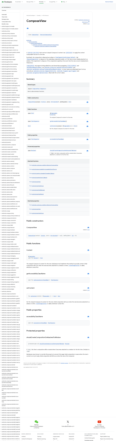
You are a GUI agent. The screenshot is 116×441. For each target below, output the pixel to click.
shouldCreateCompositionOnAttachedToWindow (63, 150)
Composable (54, 113)
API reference (6, 7)
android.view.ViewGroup (36, 43)
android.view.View (33, 42)
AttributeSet (54, 102)
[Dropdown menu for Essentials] (23, 2)
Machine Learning (41, 439)
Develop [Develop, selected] (41, 1)
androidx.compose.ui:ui (84, 20)
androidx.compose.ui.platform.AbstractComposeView (46, 44)
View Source (85, 22)
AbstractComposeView (46, 34)
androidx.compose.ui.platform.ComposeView (45, 46)
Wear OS (55, 439)
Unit (32, 113)
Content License (64, 363)
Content (52, 114)
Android (23, 436)
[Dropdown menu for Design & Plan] (35, 2)
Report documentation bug (106, 439)
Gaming (39, 436)
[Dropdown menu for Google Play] (57, 2)
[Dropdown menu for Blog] (67, 2)
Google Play (52, 1)
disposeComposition (32, 59)
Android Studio (109, 1)
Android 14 (71, 439)
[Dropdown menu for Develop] (46, 2)
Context (43, 102)
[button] (9, 26)
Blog (64, 1)
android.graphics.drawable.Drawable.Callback (43, 173)
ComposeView (35, 34)
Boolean (33, 150)
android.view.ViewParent (38, 194)
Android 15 (71, 436)
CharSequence (35, 121)
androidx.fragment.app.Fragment (66, 71)
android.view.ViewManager (38, 190)
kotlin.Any (28, 40)
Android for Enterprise (27, 439)
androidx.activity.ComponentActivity (45, 71)
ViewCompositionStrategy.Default (65, 57)
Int (69, 102)
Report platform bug (105, 436)
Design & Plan (30, 1)
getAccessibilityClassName (58, 121)
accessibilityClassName (57, 139)
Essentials (18, 1)
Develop (39, 15)
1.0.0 (88, 23)
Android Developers (30, 15)
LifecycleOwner (71, 65)
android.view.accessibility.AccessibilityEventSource (44, 169)
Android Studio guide (90, 438)
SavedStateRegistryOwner (34, 67)
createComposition (74, 265)
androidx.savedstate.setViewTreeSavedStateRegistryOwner (44, 69)
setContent (69, 52)
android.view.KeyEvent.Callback (39, 177)
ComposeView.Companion (39, 88)
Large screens (56, 436)
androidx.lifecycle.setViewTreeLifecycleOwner (58, 67)
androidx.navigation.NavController (37, 73)
